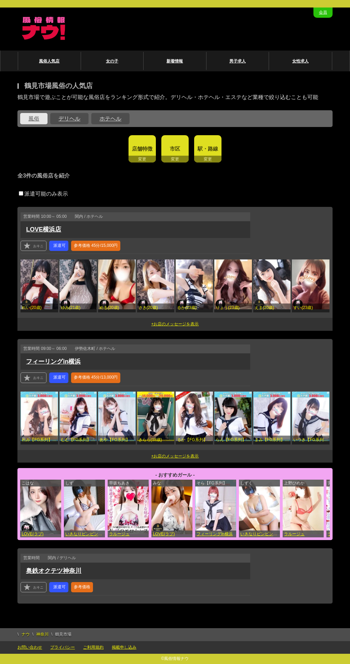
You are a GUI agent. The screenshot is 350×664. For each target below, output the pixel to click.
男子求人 (237, 61)
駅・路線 (208, 149)
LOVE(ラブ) (32, 534)
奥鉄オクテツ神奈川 (53, 570)
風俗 (33, 119)
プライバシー (62, 647)
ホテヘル (110, 119)
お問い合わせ (29, 647)
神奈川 (42, 634)
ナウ (26, 634)
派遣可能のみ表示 (43, 194)
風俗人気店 (49, 61)
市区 (175, 149)
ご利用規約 (93, 647)
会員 (323, 12)
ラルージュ (119, 534)
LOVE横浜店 (43, 229)
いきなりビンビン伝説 (85, 534)
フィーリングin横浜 (53, 361)
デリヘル (69, 119)
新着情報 (174, 61)
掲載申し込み (124, 647)
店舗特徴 (142, 149)
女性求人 (300, 61)
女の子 (112, 61)
